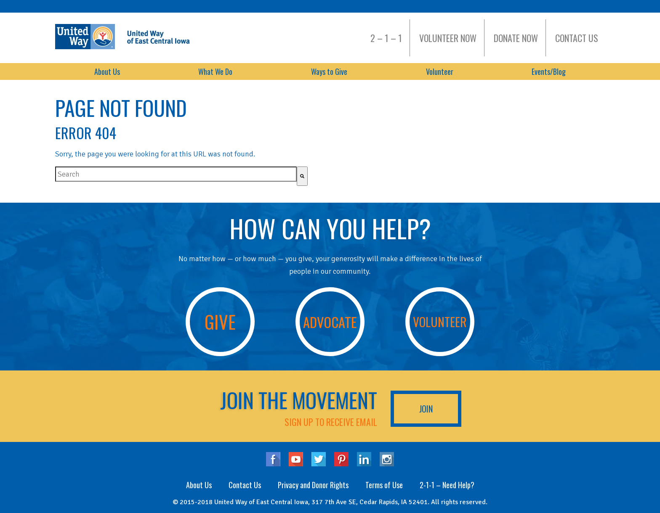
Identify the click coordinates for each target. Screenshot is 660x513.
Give (220, 321)
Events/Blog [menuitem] (549, 71)
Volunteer (440, 321)
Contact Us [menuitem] (576, 38)
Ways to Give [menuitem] (329, 71)
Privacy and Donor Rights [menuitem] (313, 484)
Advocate (330, 322)
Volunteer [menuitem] (439, 71)
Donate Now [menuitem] (516, 38)
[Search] (302, 176)
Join (426, 408)
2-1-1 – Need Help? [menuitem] (447, 484)
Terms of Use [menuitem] (384, 484)
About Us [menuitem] (107, 71)
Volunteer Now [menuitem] (447, 38)
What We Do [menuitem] (215, 71)
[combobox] (176, 174)
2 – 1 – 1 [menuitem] (386, 38)
